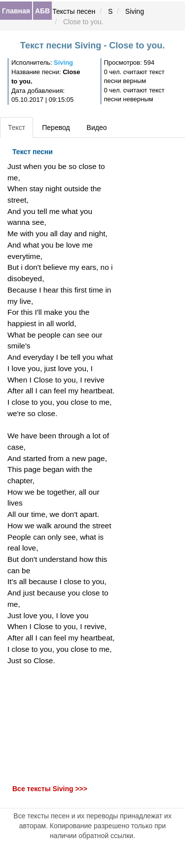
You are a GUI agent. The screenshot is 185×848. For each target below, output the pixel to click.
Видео (97, 127)
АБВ (42, 11)
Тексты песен (73, 11)
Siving (134, 11)
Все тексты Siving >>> (49, 789)
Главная (16, 11)
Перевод (56, 127)
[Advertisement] (61, 725)
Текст (16, 127)
